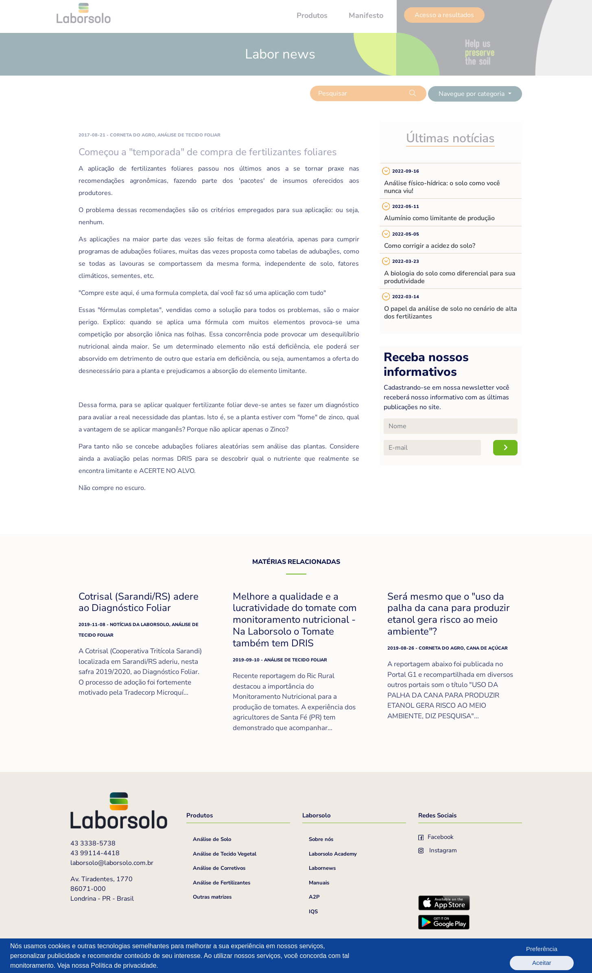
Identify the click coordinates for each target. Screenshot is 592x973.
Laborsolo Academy (333, 854)
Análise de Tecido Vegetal (224, 854)
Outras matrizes (212, 897)
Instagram (437, 850)
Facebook (436, 837)
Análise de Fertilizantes (221, 882)
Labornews (322, 868)
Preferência (516, 955)
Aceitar (560, 955)
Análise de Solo (212, 839)
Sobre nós (321, 839)
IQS (313, 911)
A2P (314, 897)
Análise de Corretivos (219, 868)
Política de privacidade (123, 965)
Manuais (319, 882)
